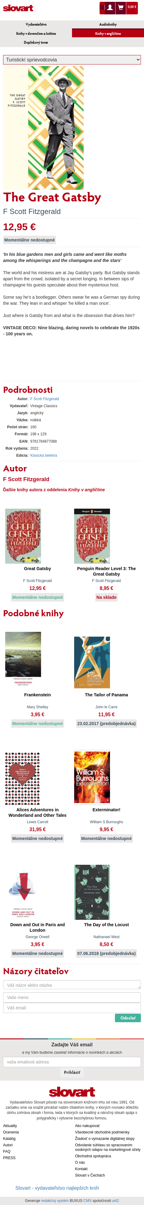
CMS (87, 1201)
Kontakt (81, 1169)
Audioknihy (108, 24)
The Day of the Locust (106, 924)
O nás (80, 1162)
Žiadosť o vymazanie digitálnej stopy (105, 1139)
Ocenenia (11, 1132)
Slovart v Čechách (90, 1175)
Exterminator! (106, 809)
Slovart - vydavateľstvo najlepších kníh (57, 1188)
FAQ (6, 1151)
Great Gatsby (37, 568)
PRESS (9, 1158)
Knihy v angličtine (108, 33)
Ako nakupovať (87, 1126)
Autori (8, 1145)
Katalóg (9, 1139)
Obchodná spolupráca (93, 1156)
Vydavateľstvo (36, 24)
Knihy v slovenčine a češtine (36, 33)
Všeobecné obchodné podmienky (102, 1132)
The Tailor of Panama (106, 694)
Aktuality (10, 1126)
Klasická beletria (43, 455)
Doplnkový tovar (36, 42)
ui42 (115, 1201)
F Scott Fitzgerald (32, 211)
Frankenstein (37, 694)
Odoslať (127, 1018)
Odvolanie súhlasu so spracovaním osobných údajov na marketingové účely (107, 1147)
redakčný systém (55, 1201)
